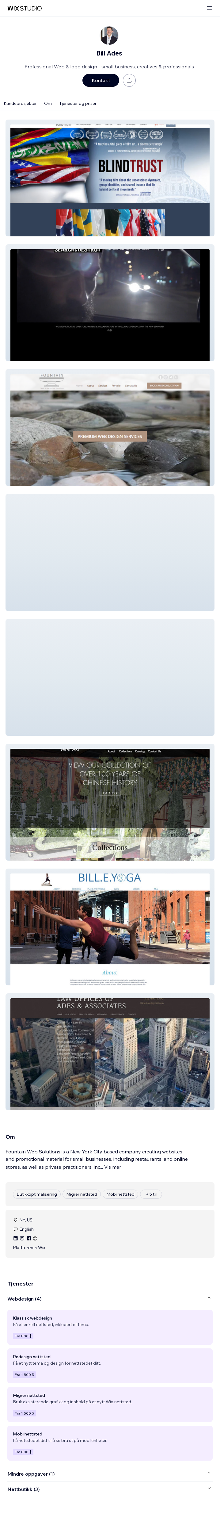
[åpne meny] (209, 8)
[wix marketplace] (24, 8)
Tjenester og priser (78, 103)
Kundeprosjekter (20, 103)
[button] (110, 178)
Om (48, 103)
